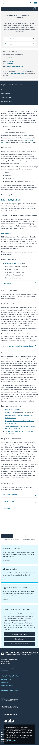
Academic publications (11, 495)
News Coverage (6, 101)
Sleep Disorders (6, 97)
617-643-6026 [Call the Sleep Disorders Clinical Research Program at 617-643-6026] (10, 61)
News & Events (7, 685)
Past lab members (9, 283)
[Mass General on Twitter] (6, 675)
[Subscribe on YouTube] (13, 675)
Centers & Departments (11, 690)
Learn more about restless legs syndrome (18, 346)
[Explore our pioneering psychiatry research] (19, 644)
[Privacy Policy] (11, 740)
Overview (4, 90)
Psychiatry (9, 9)
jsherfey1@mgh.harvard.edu (14, 66)
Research (15, 9)
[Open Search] (31, 3)
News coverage (8, 501)
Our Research (5, 93)
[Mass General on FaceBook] (2, 675)
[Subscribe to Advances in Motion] (19, 639)
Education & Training (10, 679)
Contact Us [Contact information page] (6, 671)
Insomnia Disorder (10, 412)
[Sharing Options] (35, 8)
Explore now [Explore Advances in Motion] (6, 579)
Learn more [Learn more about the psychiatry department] (6, 560)
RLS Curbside (6, 233)
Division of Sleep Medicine (16, 73)
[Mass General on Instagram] (9, 675)
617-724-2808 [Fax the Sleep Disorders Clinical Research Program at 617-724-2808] (9, 63)
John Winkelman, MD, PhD (13, 263)
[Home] (13, 3)
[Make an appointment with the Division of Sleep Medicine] (19, 44)
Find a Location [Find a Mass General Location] (7, 668)
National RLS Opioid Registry (11, 200)
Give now (5, 599)
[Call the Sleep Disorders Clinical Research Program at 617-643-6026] (19, 39)
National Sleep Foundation (13, 410)
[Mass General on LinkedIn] (16, 675)
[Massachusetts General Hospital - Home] (19, 653)
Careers (4, 682)
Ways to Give (6, 688)
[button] (19, 536)
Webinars (6, 508)
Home (4, 9)
